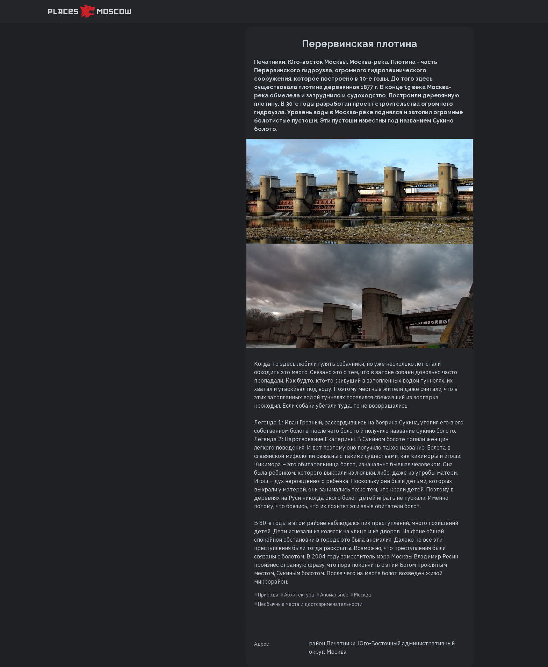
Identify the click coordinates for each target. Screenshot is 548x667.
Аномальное (334, 595)
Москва (362, 595)
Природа (268, 595)
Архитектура (299, 595)
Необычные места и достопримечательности (310, 604)
